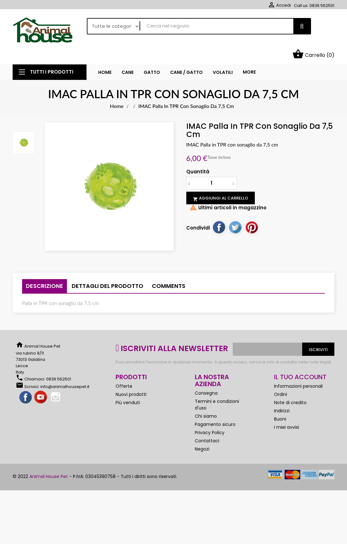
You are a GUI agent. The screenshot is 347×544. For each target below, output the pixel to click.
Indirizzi (282, 396)
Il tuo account (300, 362)
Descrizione (44, 271)
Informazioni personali (298, 371)
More (249, 57)
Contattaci (207, 426)
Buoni (280, 404)
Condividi (218, 212)
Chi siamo (206, 401)
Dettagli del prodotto (107, 271)
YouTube (41, 383)
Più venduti (128, 388)
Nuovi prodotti (131, 379)
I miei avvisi (286, 412)
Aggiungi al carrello (220, 184)
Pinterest (251, 212)
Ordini (280, 379)
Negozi (202, 434)
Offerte (124, 371)
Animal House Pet (48, 461)
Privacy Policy (209, 418)
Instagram (56, 383)
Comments (168, 271)
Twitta (235, 212)
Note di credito (290, 388)
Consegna (206, 378)
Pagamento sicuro (215, 409)
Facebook (26, 383)
